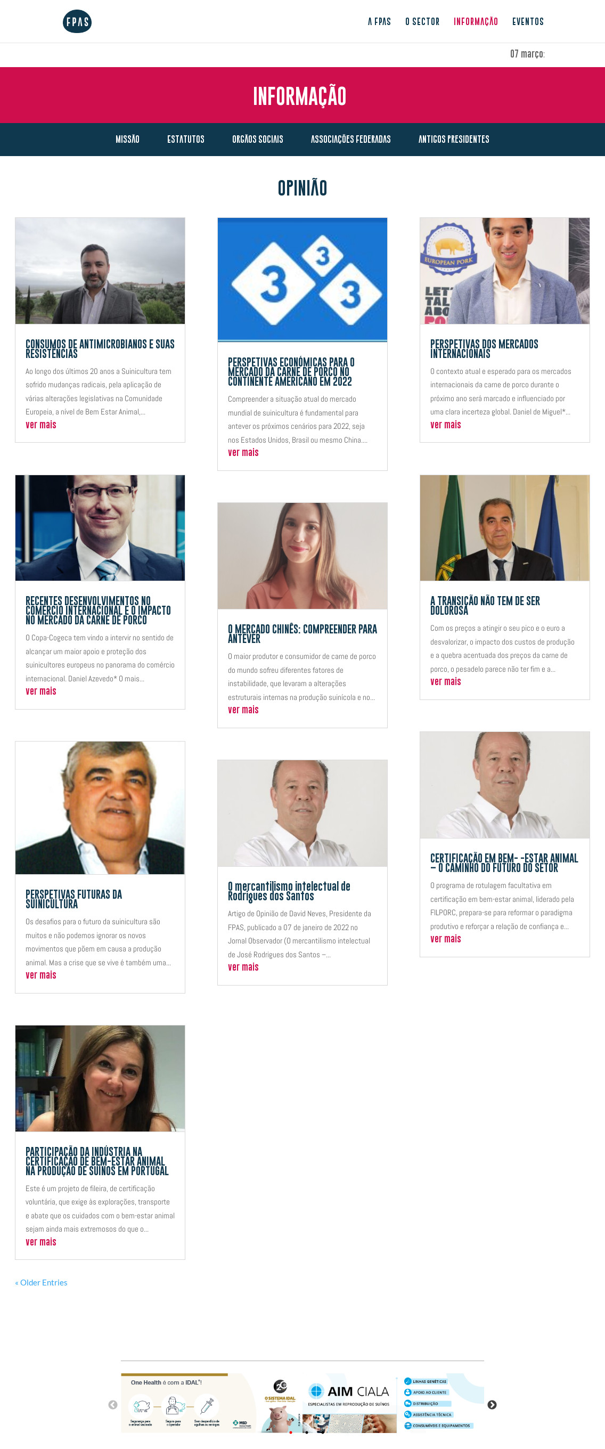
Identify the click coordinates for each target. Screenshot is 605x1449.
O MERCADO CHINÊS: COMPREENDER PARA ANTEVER (302, 634)
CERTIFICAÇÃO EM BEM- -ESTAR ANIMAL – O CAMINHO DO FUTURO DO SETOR (504, 863)
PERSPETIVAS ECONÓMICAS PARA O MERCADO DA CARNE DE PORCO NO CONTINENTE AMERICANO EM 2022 (291, 372)
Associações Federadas (351, 139)
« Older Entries (41, 1282)
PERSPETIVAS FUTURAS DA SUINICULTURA (74, 899)
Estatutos (186, 139)
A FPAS (379, 22)
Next (492, 1405)
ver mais (41, 425)
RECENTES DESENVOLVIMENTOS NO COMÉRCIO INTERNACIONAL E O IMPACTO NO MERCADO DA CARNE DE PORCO (98, 611)
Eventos (528, 22)
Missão (128, 139)
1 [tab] (290, 1432)
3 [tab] (322, 1432)
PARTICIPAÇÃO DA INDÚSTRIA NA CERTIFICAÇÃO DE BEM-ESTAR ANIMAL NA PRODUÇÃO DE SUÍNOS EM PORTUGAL (97, 1161)
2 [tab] (306, 1432)
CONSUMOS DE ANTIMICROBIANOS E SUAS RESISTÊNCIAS (100, 349)
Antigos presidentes (454, 139)
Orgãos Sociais (257, 139)
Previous (113, 1405)
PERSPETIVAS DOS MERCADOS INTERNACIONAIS (484, 349)
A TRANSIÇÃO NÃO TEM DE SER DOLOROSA (485, 606)
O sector (422, 22)
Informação (476, 22)
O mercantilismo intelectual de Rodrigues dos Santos (289, 891)
